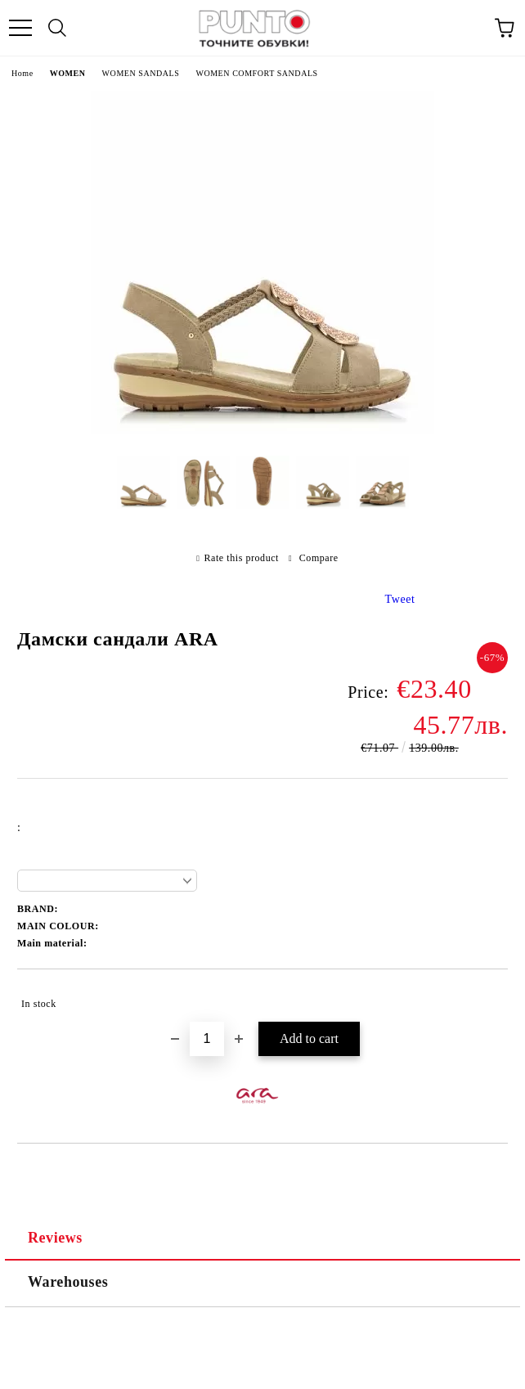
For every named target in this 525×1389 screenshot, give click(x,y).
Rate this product (242, 558)
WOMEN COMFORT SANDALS (256, 73)
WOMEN (68, 73)
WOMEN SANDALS (141, 73)
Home (22, 73)
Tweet (400, 599)
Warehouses (68, 1282)
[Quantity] (207, 1039)
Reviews (55, 1237)
